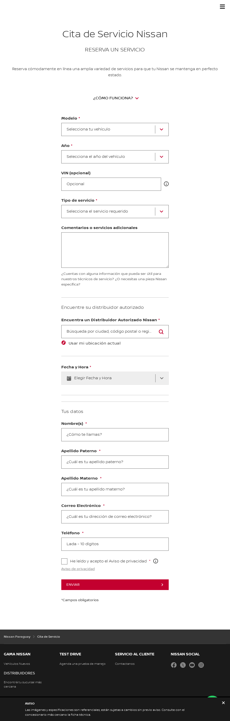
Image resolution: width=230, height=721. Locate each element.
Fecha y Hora (74, 367)
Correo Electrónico (81, 506)
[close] (223, 703)
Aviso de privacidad (78, 569)
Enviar (73, 585)
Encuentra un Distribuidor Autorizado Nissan (109, 320)
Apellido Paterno (79, 451)
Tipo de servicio (77, 200)
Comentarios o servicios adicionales (99, 228)
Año (65, 146)
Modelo (69, 118)
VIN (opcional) (75, 173)
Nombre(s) (72, 424)
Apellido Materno (80, 478)
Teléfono (71, 533)
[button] (222, 6)
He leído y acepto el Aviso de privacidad (109, 561)
